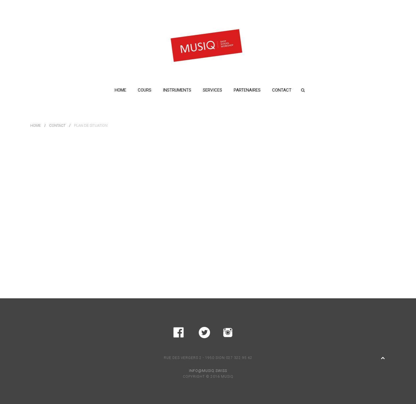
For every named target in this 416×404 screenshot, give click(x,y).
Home (120, 90)
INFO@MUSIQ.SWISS (208, 371)
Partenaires (247, 90)
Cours (144, 90)
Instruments (177, 90)
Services (212, 90)
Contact (281, 90)
